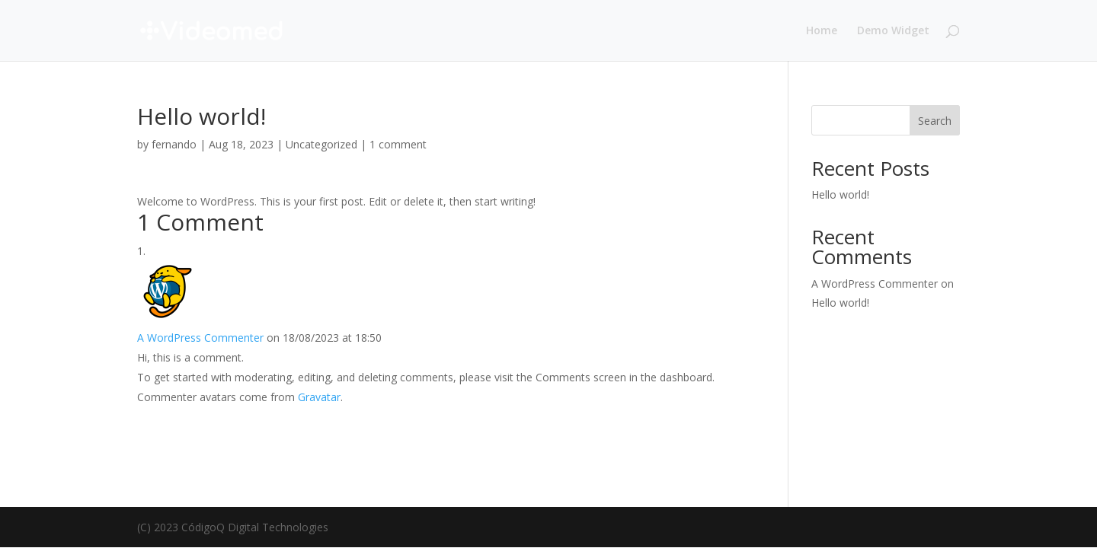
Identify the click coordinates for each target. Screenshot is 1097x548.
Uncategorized (321, 144)
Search (934, 120)
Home (821, 31)
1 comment (398, 144)
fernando (174, 144)
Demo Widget (893, 31)
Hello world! (840, 194)
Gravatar (319, 397)
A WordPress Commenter (200, 337)
